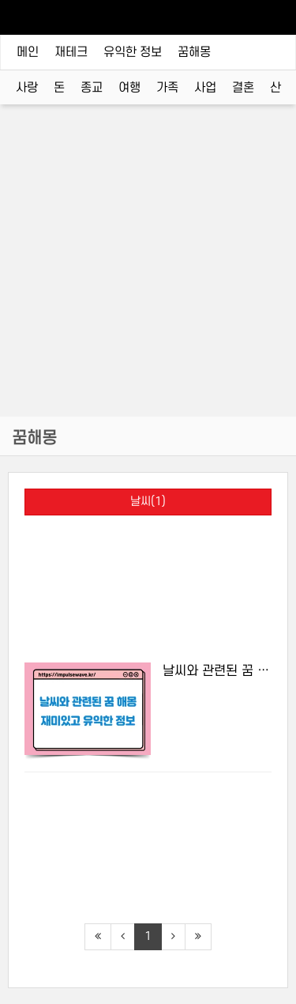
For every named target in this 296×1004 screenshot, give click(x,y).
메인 (28, 52)
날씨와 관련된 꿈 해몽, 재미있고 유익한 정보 (217, 671)
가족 (167, 88)
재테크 (71, 52)
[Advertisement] (148, 272)
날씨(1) (148, 501)
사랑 (27, 88)
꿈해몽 (194, 52)
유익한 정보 (132, 52)
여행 (129, 88)
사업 (205, 88)
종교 (92, 88)
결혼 (243, 88)
